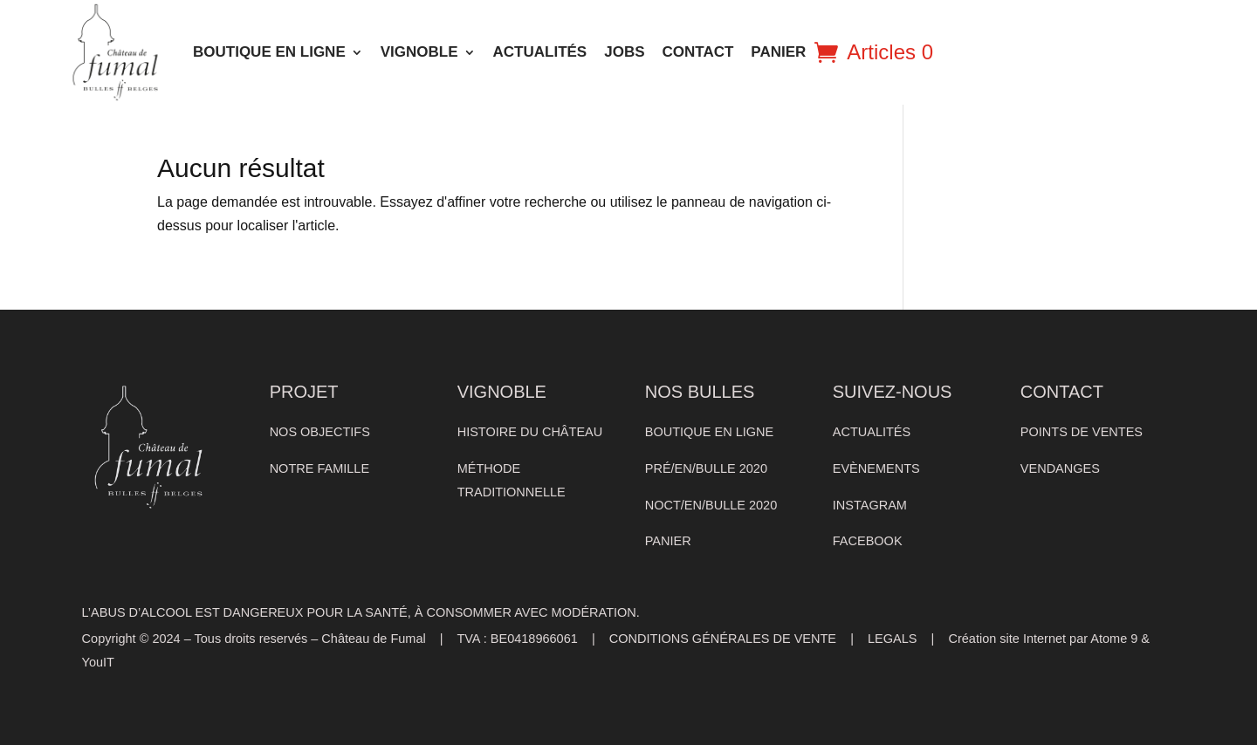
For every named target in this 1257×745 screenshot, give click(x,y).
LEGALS (892, 639)
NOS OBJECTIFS (320, 432)
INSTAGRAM (870, 505)
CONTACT (698, 52)
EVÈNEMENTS (876, 468)
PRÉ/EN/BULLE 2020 (706, 468)
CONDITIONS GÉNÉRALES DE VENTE (722, 639)
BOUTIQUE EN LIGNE (269, 52)
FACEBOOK (868, 541)
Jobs (624, 52)
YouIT (98, 662)
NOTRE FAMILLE (319, 468)
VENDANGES (1060, 468)
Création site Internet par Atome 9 (1042, 639)
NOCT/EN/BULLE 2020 (711, 505)
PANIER (778, 52)
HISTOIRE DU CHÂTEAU (530, 432)
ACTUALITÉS (540, 52)
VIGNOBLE (419, 52)
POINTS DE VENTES (1081, 432)
